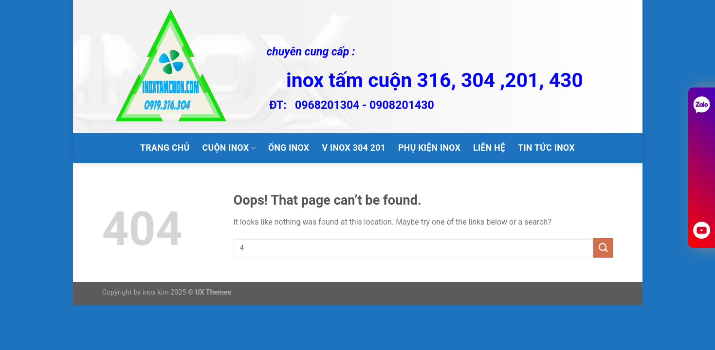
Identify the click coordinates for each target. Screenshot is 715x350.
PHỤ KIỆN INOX (429, 148)
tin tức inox (546, 148)
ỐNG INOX (288, 148)
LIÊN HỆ (489, 148)
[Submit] (603, 247)
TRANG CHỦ (164, 148)
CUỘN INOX (229, 148)
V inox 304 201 (353, 148)
